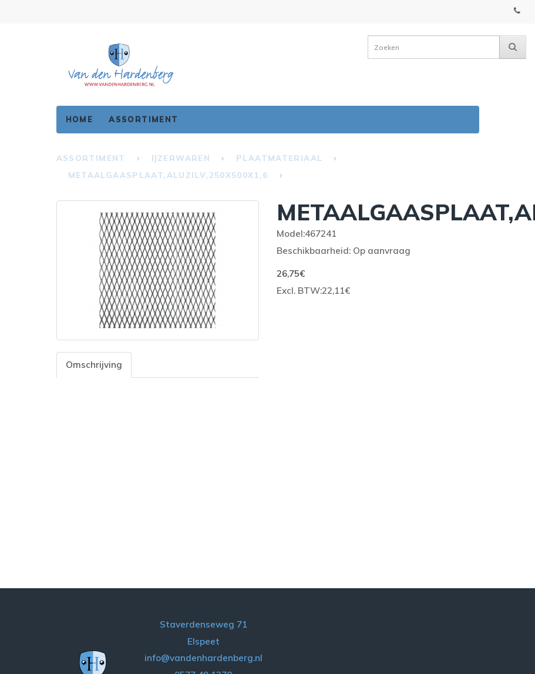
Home (79, 119)
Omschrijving (94, 364)
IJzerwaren (181, 158)
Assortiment (143, 119)
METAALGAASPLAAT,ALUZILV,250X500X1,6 (168, 175)
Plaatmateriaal (279, 158)
